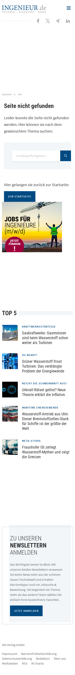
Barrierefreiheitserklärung (39, 654)
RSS (24, 663)
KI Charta (37, 663)
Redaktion (43, 658)
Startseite (7, 94)
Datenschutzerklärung (17, 658)
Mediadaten (10, 663)
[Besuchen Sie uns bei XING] (58, 20)
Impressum (9, 654)
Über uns (60, 658)
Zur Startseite (19, 196)
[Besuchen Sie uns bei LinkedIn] (68, 20)
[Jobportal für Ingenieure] (37, 227)
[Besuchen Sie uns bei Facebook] (38, 20)
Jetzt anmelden (26, 611)
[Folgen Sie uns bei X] (48, 20)
